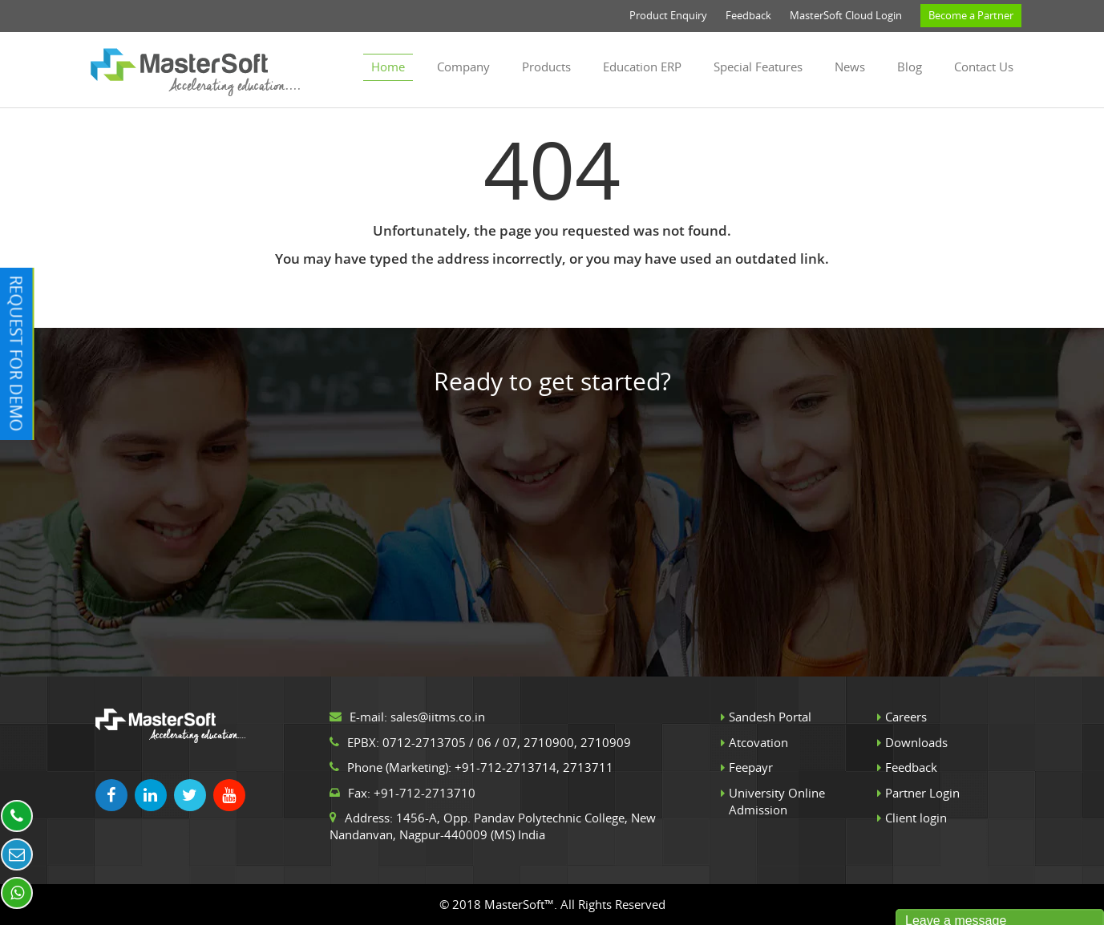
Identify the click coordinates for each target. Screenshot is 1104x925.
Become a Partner (970, 15)
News (850, 67)
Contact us (983, 67)
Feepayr (751, 767)
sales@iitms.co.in (437, 717)
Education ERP (642, 67)
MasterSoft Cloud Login (846, 15)
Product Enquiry (668, 15)
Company (463, 67)
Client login (916, 818)
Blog (909, 67)
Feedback (748, 15)
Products (546, 67)
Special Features (758, 67)
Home (388, 67)
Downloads (916, 742)
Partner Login (922, 793)
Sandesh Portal (770, 717)
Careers (906, 717)
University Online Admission (777, 801)
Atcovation (758, 742)
